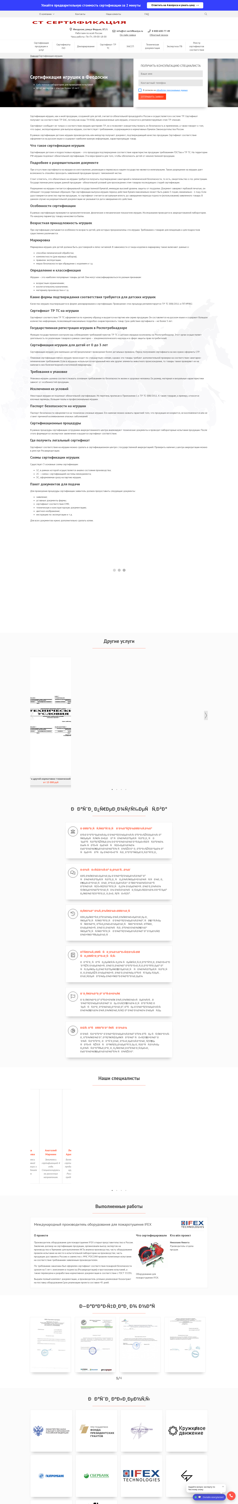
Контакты (80, 14)
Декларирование (86, 38)
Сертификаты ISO (63, 38)
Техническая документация (152, 38)
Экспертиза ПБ (174, 38)
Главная (34, 47)
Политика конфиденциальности (109, 1499)
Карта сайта (158, 1499)
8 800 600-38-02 (43, 1467)
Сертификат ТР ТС (108, 38)
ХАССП (130, 38)
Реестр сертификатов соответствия (196, 38)
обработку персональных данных (172, 82)
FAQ (146, 14)
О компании (45, 14)
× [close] (223, 1486)
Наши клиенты (113, 14)
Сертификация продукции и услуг (41, 38)
